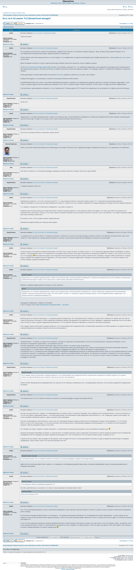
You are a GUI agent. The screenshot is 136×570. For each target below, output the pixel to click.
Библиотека (54, 3)
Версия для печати (9, 27)
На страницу (123, 23)
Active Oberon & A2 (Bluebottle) (50, 15)
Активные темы (21, 12)
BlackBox (69, 3)
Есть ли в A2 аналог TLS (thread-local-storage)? (27, 18)
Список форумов (7, 15)
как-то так (122, 57)
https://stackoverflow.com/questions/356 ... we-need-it (52, 305)
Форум (64, 3)
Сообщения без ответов (9, 12)
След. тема (130, 27)
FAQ (125, 7)
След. (131, 23)
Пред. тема (123, 27)
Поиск (130, 7)
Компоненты (76, 3)
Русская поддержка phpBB (67, 569)
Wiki (60, 3)
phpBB (62, 568)
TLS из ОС (60, 74)
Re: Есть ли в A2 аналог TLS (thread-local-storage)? (45, 48)
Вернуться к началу (8, 44)
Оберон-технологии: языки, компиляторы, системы (27, 15)
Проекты (82, 3)
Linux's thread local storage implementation (38, 67)
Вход (5, 7)
